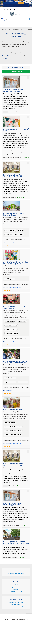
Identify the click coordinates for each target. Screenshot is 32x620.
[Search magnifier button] (29, 19)
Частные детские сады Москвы (16, 29)
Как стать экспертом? (16, 607)
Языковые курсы (16, 591)
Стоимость (20, 197)
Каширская (16, 243)
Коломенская (8, 243)
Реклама (3, 9)
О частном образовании (16, 573)
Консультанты (16, 589)
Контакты (15, 9)
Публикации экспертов (16, 602)
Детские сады (16, 587)
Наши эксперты (16, 604)
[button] (16, 24)
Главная (4, 29)
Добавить (9, 9)
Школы (16, 585)
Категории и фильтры (15, 67)
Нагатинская (17, 287)
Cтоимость (23, 112)
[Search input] (16, 19)
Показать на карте (16, 71)
